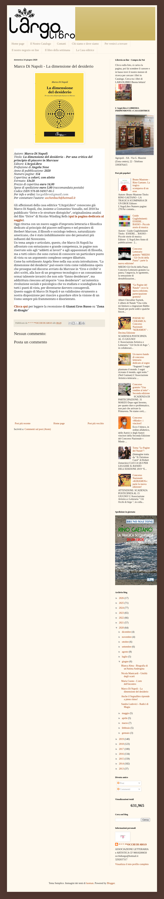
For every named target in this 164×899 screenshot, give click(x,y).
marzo (125, 723)
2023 (122, 613)
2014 (122, 763)
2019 (122, 739)
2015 (122, 758)
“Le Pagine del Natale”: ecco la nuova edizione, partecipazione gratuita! (140, 291)
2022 (122, 617)
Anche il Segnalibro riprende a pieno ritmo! (135, 698)
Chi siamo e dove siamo (85, 43)
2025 (122, 603)
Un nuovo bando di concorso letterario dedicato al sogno (141, 358)
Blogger (111, 883)
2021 (122, 622)
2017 (122, 749)
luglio (125, 656)
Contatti (61, 43)
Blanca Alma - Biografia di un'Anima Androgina (134, 667)
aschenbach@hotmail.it (60, 198)
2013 (122, 768)
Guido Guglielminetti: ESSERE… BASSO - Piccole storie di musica (141, 221)
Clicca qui (21, 306)
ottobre (125, 642)
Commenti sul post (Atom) (38, 429)
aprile (125, 718)
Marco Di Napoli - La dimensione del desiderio (134, 690)
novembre (127, 637)
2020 (122, 627)
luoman (90, 883)
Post (120, 783)
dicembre (127, 632)
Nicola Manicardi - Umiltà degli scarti (134, 675)
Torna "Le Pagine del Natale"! (141, 449)
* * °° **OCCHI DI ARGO (133, 844)
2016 (122, 754)
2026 (122, 598)
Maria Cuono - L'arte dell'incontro (131, 682)
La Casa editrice (85, 50)
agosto (125, 651)
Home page (18, 43)
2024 (122, 608)
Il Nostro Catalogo (40, 43)
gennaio (126, 733)
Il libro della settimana (57, 50)
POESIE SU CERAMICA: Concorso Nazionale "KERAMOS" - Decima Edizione (133, 325)
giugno (125, 661)
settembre (127, 646)
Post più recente (22, 423)
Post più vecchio (96, 423)
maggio (126, 713)
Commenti (123, 789)
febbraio (126, 728)
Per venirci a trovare (116, 43)
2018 (122, 744)
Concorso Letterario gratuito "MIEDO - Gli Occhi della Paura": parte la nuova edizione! (134, 256)
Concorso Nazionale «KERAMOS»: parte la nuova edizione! (140, 481)
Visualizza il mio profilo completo (132, 864)
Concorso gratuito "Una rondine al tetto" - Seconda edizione (141, 388)
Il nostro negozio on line (25, 50)
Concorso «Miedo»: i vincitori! (138, 420)
